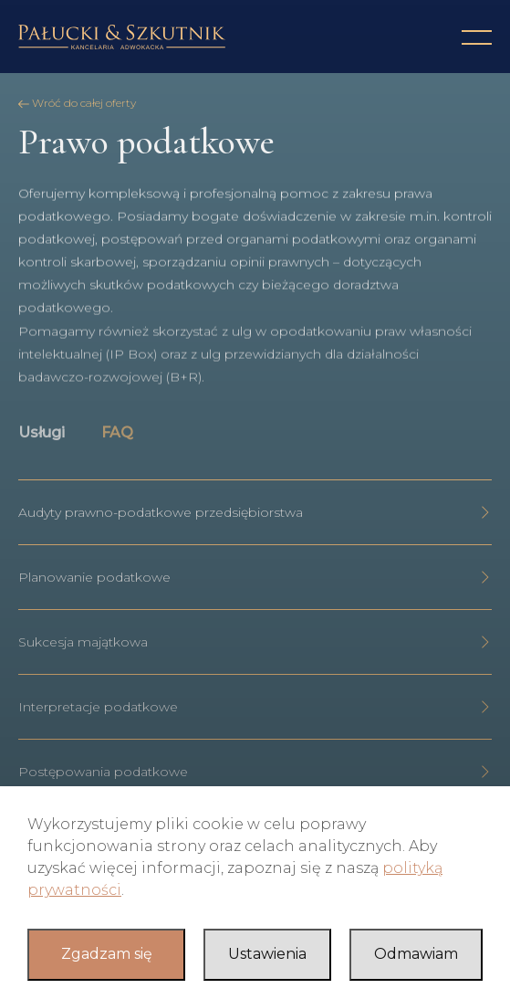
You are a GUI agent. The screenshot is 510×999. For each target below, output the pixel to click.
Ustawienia (267, 953)
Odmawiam (416, 953)
